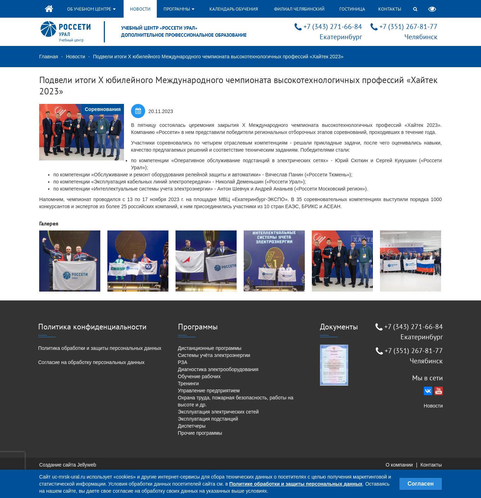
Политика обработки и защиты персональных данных (99, 348)
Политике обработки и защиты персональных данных (295, 484)
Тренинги (188, 383)
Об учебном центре (91, 9)
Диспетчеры (192, 426)
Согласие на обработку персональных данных (91, 362)
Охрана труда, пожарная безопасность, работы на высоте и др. (235, 401)
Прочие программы (200, 433)
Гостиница (352, 9)
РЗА (183, 362)
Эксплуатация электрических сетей (218, 412)
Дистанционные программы (210, 348)
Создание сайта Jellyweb (67, 465)
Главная (48, 56)
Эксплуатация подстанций (208, 419)
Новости (140, 9)
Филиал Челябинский (299, 9)
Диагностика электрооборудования (218, 369)
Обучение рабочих (199, 376)
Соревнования (103, 109)
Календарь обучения (233, 9)
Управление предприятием (209, 390)
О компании (399, 465)
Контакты (389, 9)
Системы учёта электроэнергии (214, 355)
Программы (179, 9)
